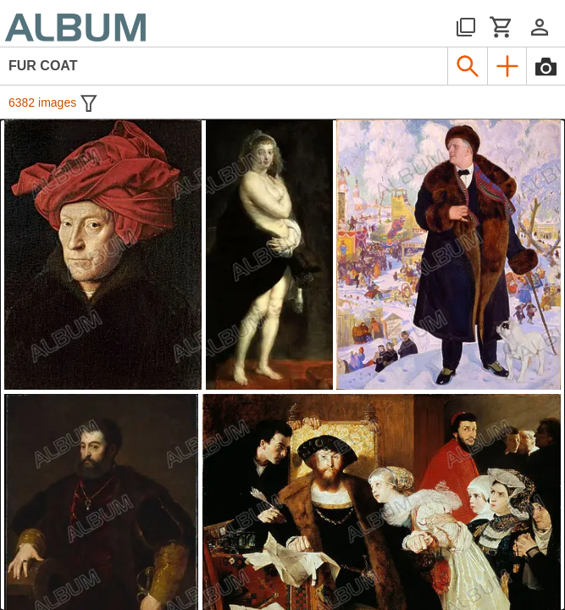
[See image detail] (103, 254)
